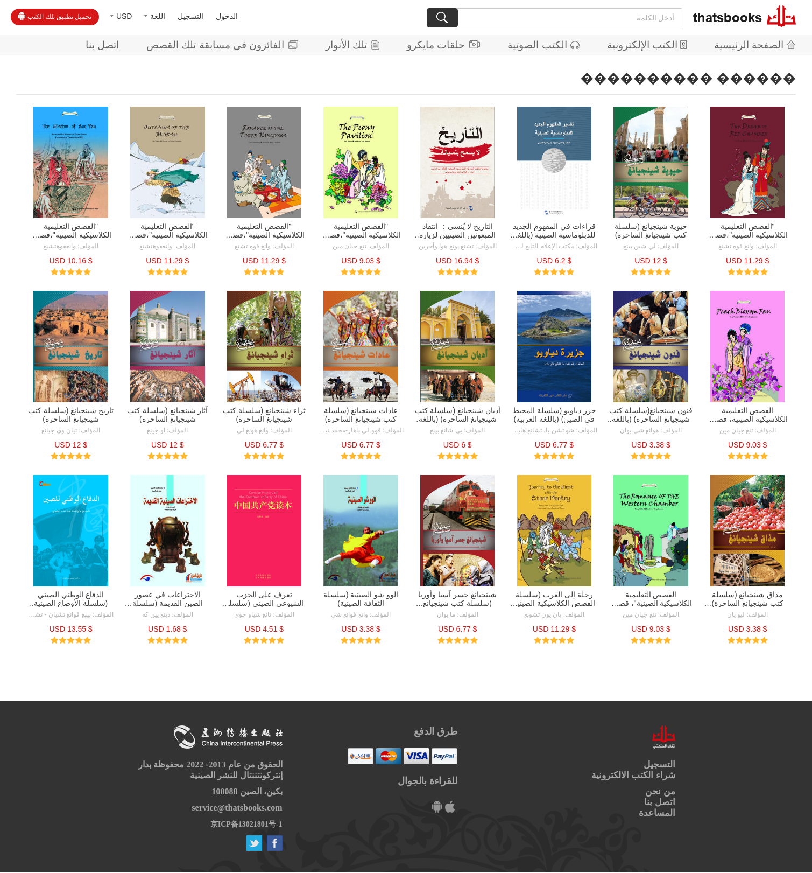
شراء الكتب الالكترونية (633, 775)
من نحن (660, 791)
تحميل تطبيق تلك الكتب (54, 16)
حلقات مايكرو (443, 45)
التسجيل (190, 16)
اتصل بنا (102, 45)
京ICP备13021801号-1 (246, 824)
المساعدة (657, 813)
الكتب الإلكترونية (647, 45)
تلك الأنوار (352, 45)
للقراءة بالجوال (427, 781)
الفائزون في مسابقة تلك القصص (222, 45)
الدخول (227, 16)
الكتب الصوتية (543, 45)
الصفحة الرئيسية (754, 45)
